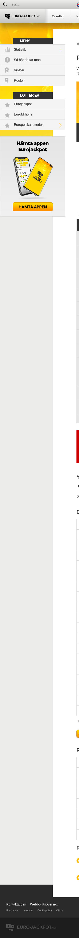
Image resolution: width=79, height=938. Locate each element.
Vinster (19, 70)
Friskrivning (12, 910)
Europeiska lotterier (28, 124)
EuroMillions (23, 114)
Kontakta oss (16, 904)
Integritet (28, 910)
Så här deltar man (27, 60)
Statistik (20, 49)
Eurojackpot (23, 104)
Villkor (59, 910)
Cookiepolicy (44, 910)
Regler (19, 80)
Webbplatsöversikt (44, 904)
